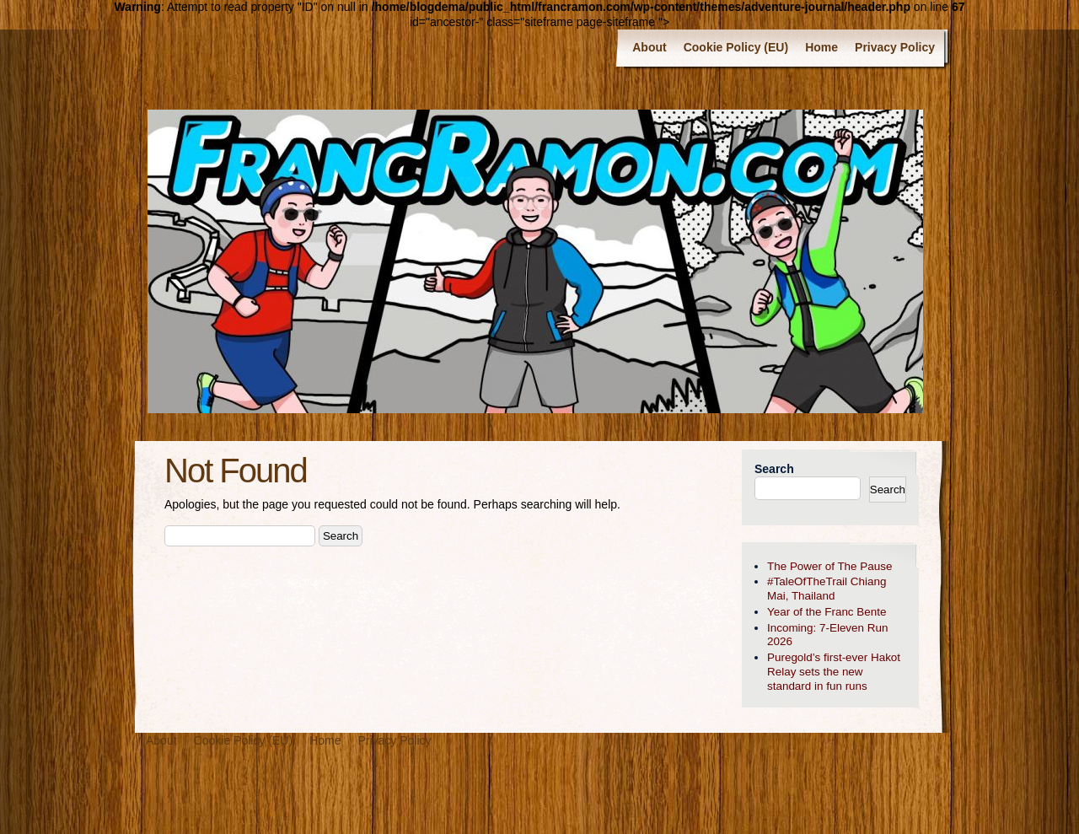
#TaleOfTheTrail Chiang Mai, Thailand (826, 588)
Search (774, 469)
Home (821, 47)
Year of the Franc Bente (826, 611)
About (649, 47)
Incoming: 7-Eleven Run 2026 (827, 634)
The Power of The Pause (829, 566)
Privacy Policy (895, 47)
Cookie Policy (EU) (736, 47)
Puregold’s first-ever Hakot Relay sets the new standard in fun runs (833, 671)
